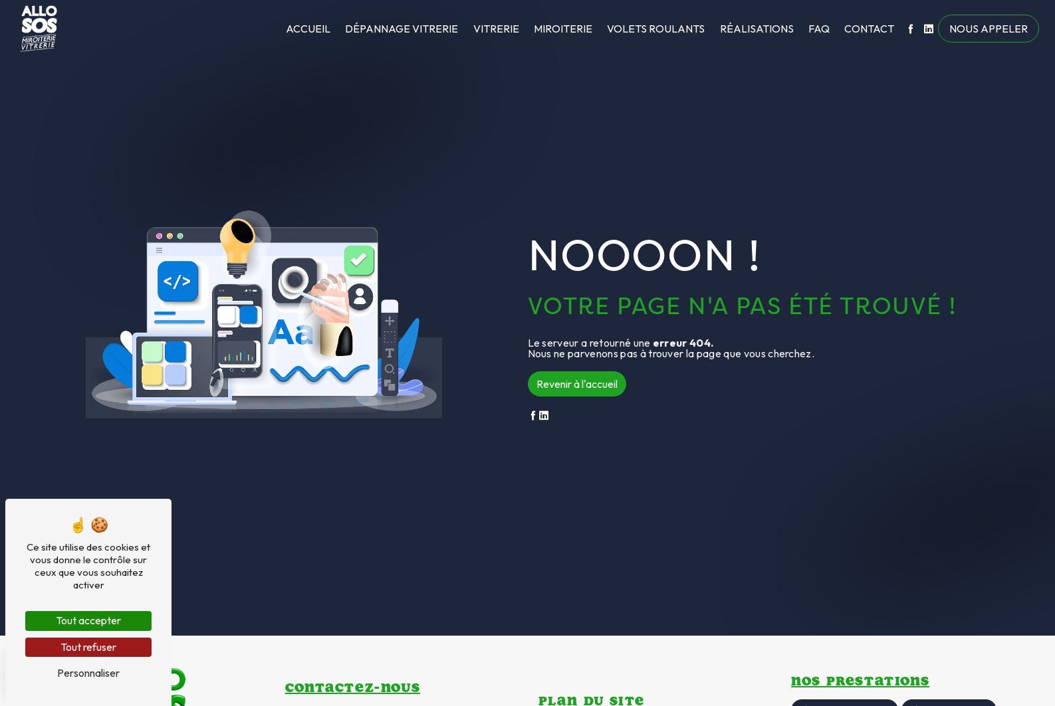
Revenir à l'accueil (577, 384)
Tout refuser (88, 647)
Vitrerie (496, 28)
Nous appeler (988, 28)
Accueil (308, 28)
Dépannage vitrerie (401, 28)
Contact (869, 28)
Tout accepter (88, 620)
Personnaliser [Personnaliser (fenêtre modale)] (88, 672)
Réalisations (757, 28)
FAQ (819, 28)
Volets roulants (656, 28)
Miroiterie (563, 28)
